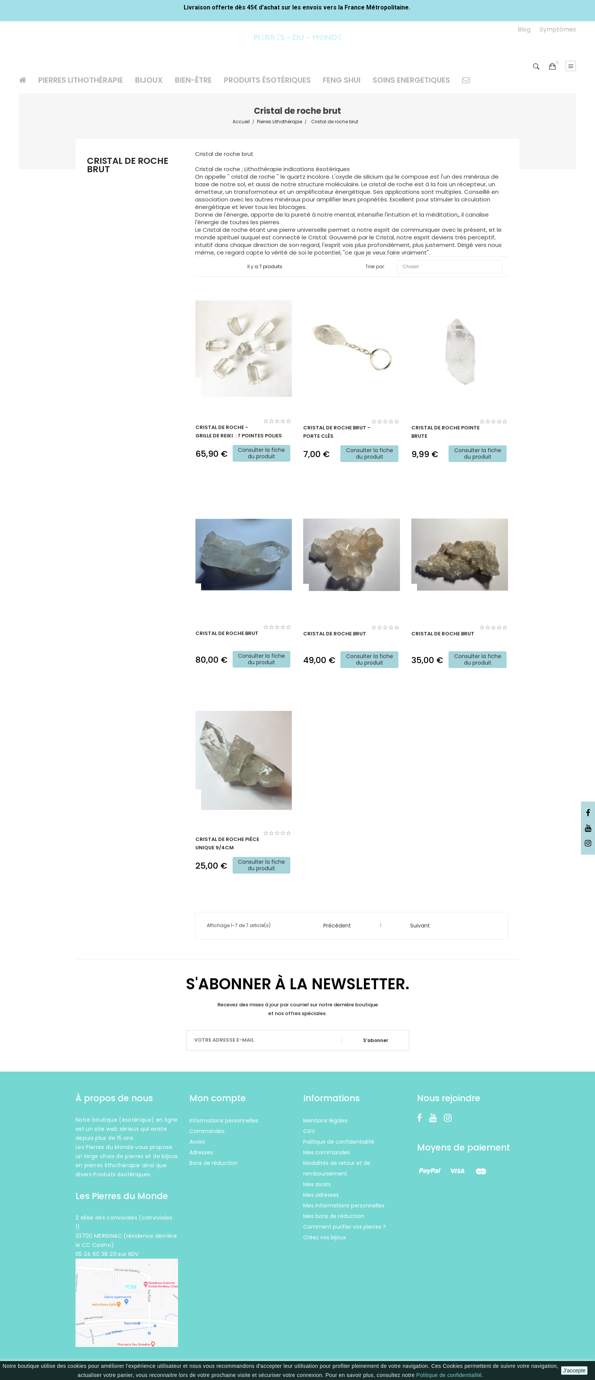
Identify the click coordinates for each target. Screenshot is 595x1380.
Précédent (333, 925)
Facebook (588, 813)
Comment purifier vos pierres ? (344, 1227)
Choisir (449, 266)
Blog (524, 29)
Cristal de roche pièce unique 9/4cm (227, 843)
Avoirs (197, 1142)
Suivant (423, 925)
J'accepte (574, 1370)
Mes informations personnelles (343, 1205)
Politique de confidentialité (449, 1375)
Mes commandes (326, 1152)
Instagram (588, 843)
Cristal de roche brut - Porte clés (336, 432)
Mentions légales (325, 1120)
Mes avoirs (317, 1184)
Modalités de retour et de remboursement (336, 1168)
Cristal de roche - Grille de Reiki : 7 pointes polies (238, 431)
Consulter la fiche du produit (261, 453)
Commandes (207, 1131)
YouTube (588, 828)
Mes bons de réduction (333, 1216)
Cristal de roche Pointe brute (445, 432)
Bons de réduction (213, 1163)
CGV (309, 1131)
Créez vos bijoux (324, 1237)
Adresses (201, 1152)
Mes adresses (321, 1195)
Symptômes (558, 29)
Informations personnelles (223, 1120)
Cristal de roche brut (127, 166)
